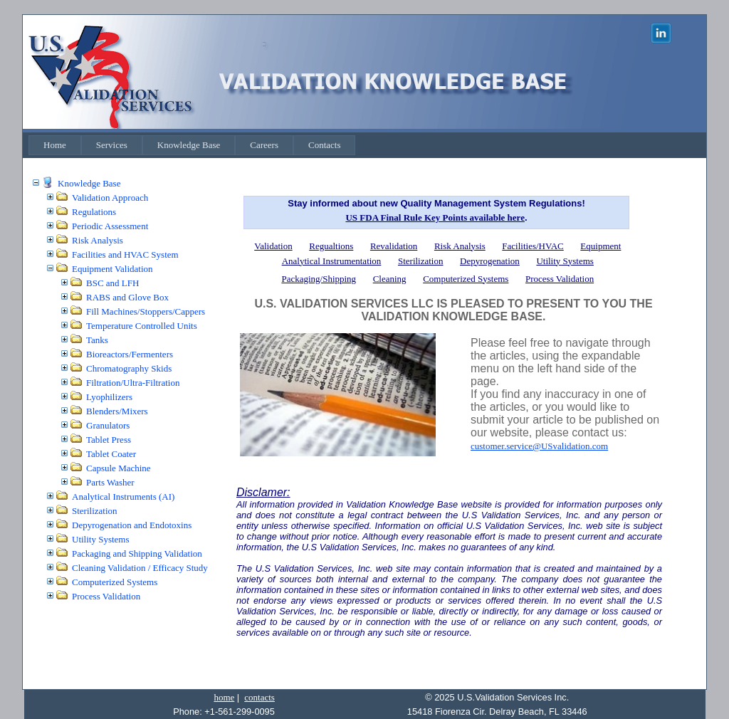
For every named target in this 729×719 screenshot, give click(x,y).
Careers (264, 145)
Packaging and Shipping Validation (137, 553)
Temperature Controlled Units (141, 325)
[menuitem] (54, 145)
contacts (259, 697)
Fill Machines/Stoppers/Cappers (145, 311)
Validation (273, 246)
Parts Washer (110, 482)
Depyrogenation (490, 261)
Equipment (600, 246)
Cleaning (390, 278)
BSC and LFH (112, 283)
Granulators (108, 425)
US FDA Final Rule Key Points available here (434, 217)
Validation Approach (110, 197)
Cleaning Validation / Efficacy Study (140, 567)
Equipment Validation (112, 268)
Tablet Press (108, 439)
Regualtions (331, 246)
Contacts (324, 145)
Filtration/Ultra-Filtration (132, 382)
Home (54, 145)
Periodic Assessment (110, 226)
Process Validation (106, 596)
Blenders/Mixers (117, 411)
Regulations (94, 211)
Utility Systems (101, 539)
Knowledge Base (188, 145)
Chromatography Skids (129, 368)
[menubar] (191, 145)
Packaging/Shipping (318, 278)
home (224, 697)
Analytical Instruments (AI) (123, 496)
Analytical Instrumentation (332, 261)
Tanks (97, 340)
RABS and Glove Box (127, 297)
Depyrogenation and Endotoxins (132, 525)
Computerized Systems (114, 582)
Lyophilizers (109, 397)
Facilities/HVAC (532, 246)
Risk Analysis (97, 240)
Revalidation (393, 246)
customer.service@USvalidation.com (539, 446)
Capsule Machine (118, 468)
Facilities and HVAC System (125, 254)
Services (111, 145)
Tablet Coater (111, 453)
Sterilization (94, 510)
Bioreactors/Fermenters (129, 354)
